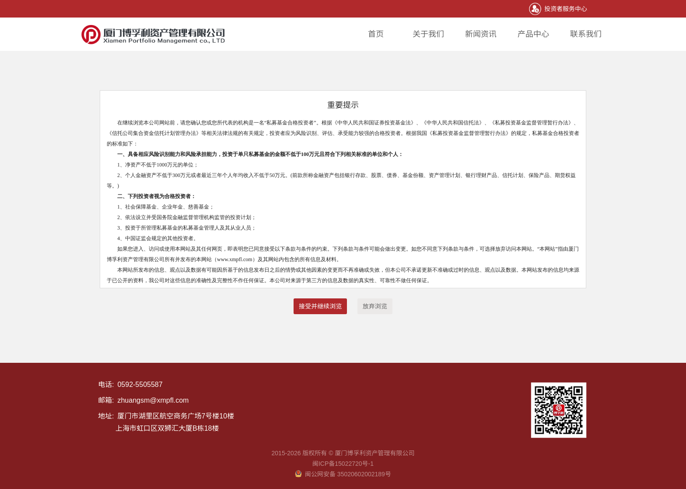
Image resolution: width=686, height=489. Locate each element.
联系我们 (586, 34)
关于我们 (428, 34)
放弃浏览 (375, 306)
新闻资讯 (481, 34)
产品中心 (533, 34)
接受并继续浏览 (320, 306)
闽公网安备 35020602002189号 (343, 474)
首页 (376, 34)
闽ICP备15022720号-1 (343, 463)
